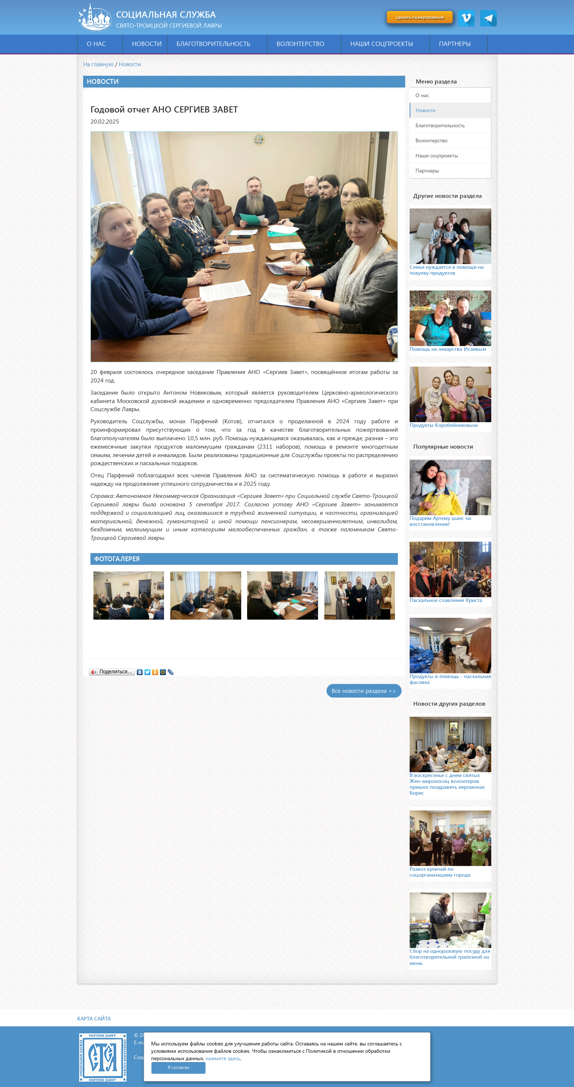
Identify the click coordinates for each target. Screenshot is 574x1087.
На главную (98, 64)
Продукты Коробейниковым (444, 424)
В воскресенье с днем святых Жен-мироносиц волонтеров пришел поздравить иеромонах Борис (447, 783)
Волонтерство (306, 43)
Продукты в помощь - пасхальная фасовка (450, 679)
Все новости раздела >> (364, 690)
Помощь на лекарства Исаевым (448, 348)
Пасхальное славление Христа (446, 599)
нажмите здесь (223, 1058)
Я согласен (178, 1067)
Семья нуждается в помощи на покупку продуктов (447, 269)
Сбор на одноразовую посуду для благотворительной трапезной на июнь (450, 956)
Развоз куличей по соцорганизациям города (440, 871)
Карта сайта (94, 1018)
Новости (147, 43)
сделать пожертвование (420, 17)
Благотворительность (219, 43)
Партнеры (460, 43)
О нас (102, 43)
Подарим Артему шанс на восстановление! (440, 520)
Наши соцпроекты (387, 43)
